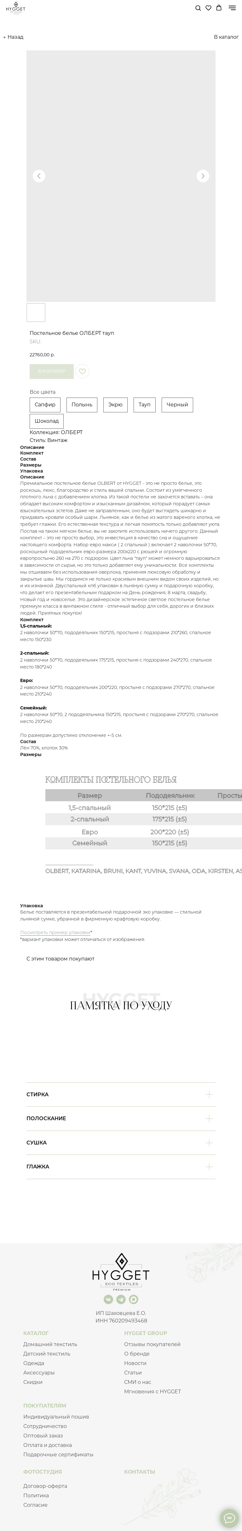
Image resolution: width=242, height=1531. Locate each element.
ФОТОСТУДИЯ (42, 1472)
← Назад (13, 37)
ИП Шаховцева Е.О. (121, 1313)
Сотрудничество (45, 1426)
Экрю (115, 405)
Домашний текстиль (50, 1344)
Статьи (133, 1373)
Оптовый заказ (43, 1436)
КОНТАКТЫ (139, 1472)
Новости (135, 1363)
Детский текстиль (46, 1354)
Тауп (145, 405)
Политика (36, 1496)
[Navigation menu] (232, 8)
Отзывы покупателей (152, 1344)
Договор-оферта (45, 1486)
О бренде (137, 1354)
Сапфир (45, 405)
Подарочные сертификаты (58, 1455)
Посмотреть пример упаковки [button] (55, 932)
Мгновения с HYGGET (152, 1392)
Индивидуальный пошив (56, 1417)
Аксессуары (39, 1373)
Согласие (35, 1505)
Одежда (33, 1363)
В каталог (226, 37)
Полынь (82, 405)
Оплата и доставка (47, 1445)
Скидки (33, 1382)
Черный (177, 405)
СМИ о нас (137, 1382)
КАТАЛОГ (36, 1333)
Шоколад (47, 421)
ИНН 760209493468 (121, 1321)
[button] (198, 8)
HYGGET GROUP (145, 1333)
